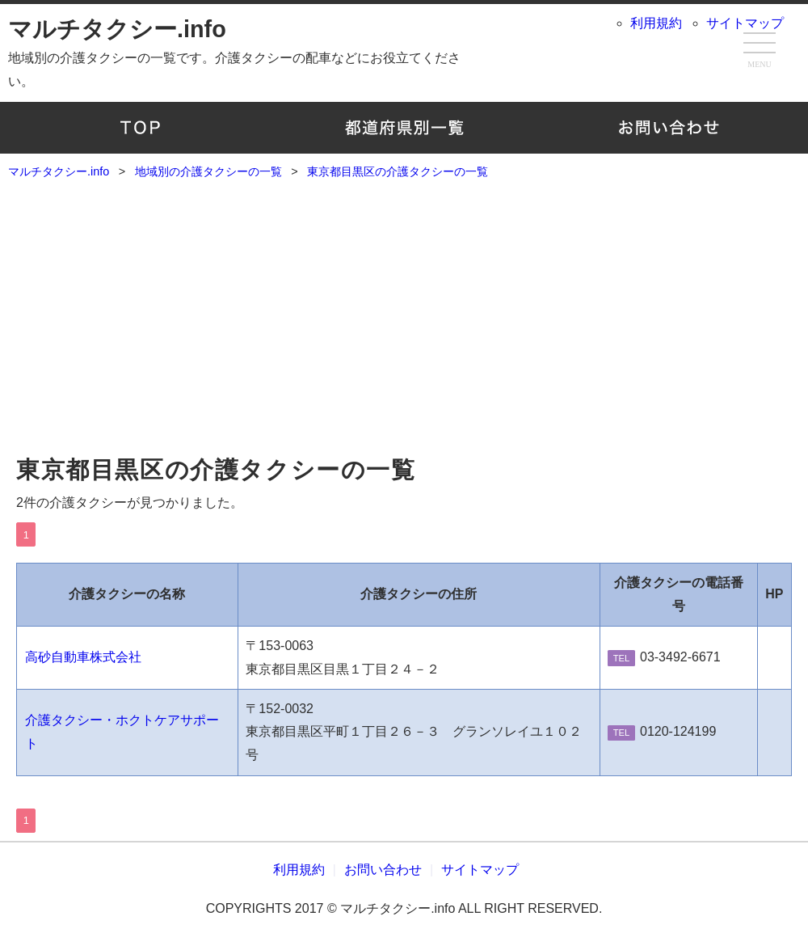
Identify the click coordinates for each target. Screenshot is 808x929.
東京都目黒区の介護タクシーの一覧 (216, 470)
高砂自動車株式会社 (83, 657)
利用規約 (656, 23)
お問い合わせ (668, 128)
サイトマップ (745, 23)
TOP (140, 128)
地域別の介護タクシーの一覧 (404, 128)
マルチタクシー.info (117, 29)
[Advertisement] (404, 324)
